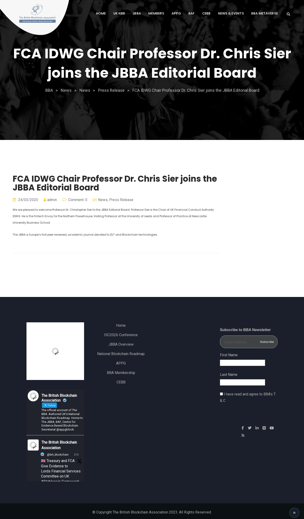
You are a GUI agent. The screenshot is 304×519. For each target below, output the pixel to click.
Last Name (228, 374)
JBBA (136, 13)
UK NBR (119, 13)
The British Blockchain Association (59, 445)
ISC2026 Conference (121, 335)
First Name (229, 355)
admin (52, 200)
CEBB (206, 13)
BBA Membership (121, 373)
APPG (176, 13)
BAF (191, 13)
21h (76, 454)
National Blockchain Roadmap (121, 354)
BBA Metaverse (264, 13)
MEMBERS (156, 13)
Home (101, 13)
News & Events (231, 13)
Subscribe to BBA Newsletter (245, 330)
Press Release (121, 200)
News (103, 200)
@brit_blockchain (58, 454)
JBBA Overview (121, 344)
